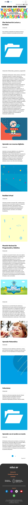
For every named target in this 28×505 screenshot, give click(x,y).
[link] (26, 2)
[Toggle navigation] (1, 0)
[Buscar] (23, 1)
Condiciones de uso (13, 474)
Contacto (13, 476)
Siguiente (23, 458)
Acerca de (13, 472)
